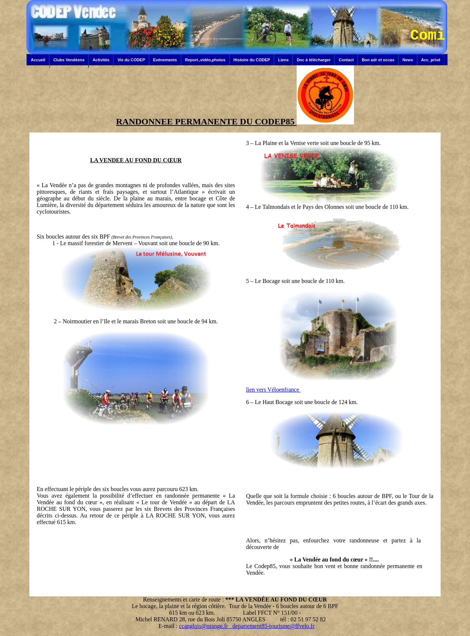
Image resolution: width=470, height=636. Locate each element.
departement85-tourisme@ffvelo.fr (273, 626)
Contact (346, 60)
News (407, 60)
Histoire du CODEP (252, 60)
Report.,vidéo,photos (205, 60)
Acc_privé (431, 60)
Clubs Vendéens (68, 60)
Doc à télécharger (313, 60)
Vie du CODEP (131, 60)
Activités (101, 60)
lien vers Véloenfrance (273, 389)
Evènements (165, 60)
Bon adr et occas (378, 60)
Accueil (38, 60)
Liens (283, 60)
